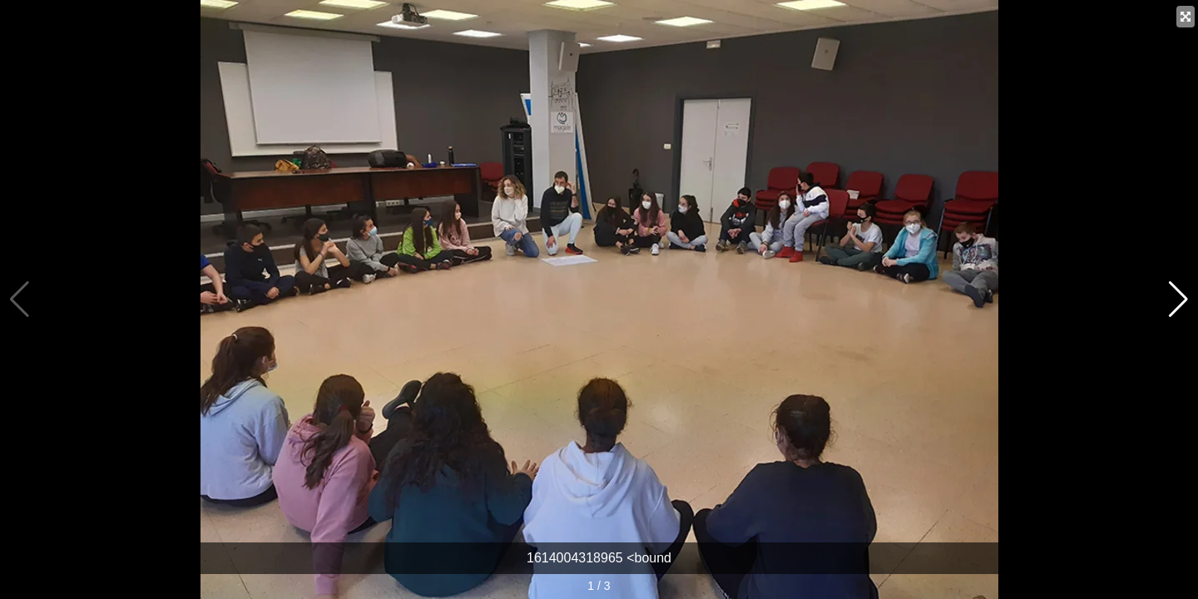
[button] (1178, 299)
